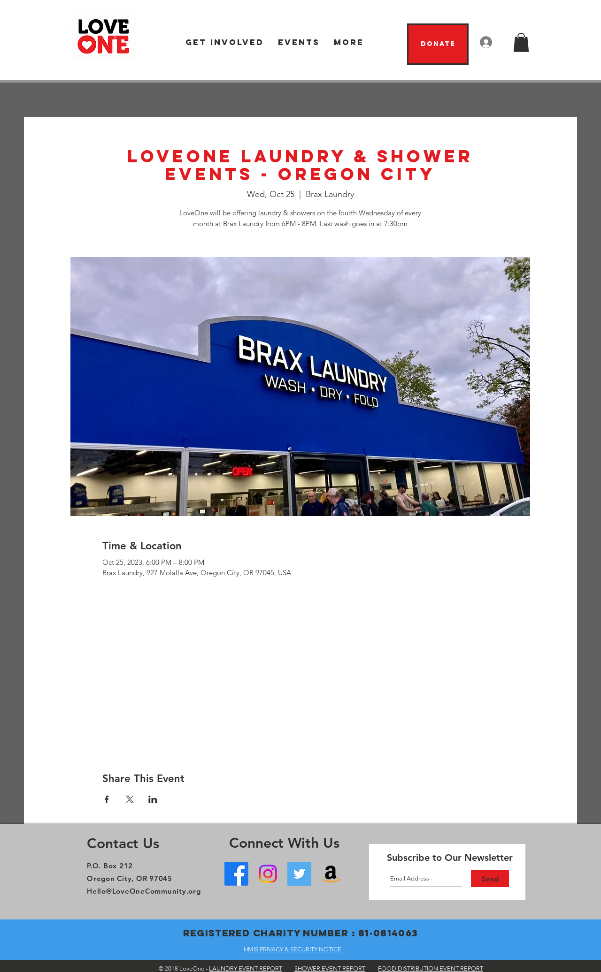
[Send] (490, 878)
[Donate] (438, 44)
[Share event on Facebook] (106, 799)
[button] (224, 42)
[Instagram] (268, 874)
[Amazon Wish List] (331, 874)
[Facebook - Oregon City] (236, 874)
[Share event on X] (129, 799)
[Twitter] (299, 874)
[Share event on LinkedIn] (152, 799)
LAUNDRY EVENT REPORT (245, 968)
